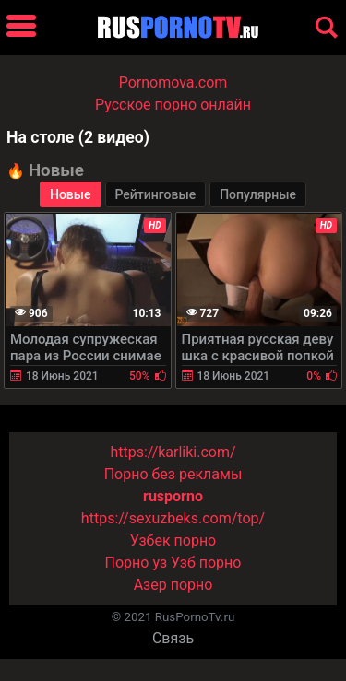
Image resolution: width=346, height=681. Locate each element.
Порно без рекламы (173, 474)
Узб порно (206, 562)
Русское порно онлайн (173, 104)
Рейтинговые (156, 194)
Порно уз (136, 562)
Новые (70, 194)
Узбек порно (173, 540)
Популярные (258, 194)
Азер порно (173, 584)
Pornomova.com (173, 82)
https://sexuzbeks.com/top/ (173, 518)
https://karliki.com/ (172, 452)
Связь (173, 638)
